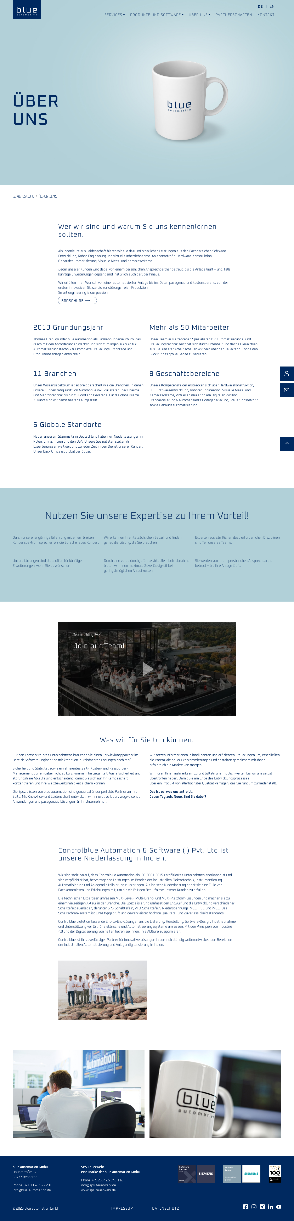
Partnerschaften (234, 15)
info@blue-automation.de (32, 1190)
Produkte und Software (155, 15)
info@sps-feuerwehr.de (98, 1185)
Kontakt (266, 15)
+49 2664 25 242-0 (37, 1185)
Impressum (122, 1208)
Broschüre (68, 300)
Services (113, 15)
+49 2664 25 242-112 (107, 1180)
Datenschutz (165, 1208)
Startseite (23, 196)
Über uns (198, 15)
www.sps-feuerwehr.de (98, 1190)
